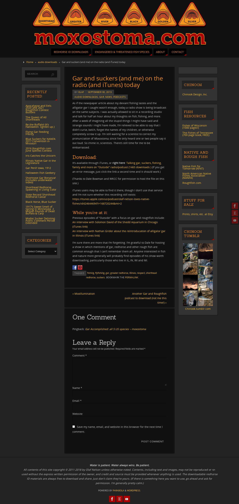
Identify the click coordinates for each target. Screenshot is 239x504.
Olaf (81, 92)
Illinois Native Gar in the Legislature (41, 162)
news (108, 96)
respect (141, 272)
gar (101, 96)
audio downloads (47, 62)
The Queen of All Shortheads (36, 118)
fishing (90, 272)
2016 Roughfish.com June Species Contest (39, 149)
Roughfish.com (191, 183)
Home (29, 62)
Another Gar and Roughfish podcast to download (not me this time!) (146, 298)
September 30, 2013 (100, 92)
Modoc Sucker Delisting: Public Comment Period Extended (41, 221)
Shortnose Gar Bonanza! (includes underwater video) (41, 180)
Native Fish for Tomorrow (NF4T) (193, 167)
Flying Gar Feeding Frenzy (37, 133)
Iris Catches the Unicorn (41, 155)
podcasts (119, 96)
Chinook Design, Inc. (195, 94)
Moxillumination (83, 293)
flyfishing (100, 272)
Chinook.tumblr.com (198, 308)
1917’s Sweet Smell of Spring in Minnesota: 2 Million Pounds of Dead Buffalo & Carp (40, 210)
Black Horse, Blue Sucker (41, 202)
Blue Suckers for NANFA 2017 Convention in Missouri (40, 141)
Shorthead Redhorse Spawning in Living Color (41, 188)
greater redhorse (119, 272)
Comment (79, 355)
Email (77, 400)
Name (77, 388)
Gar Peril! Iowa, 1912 (38, 168)
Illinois (132, 272)
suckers (101, 277)
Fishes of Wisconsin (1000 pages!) (194, 126)
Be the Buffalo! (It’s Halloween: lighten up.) (40, 126)
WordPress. (134, 490)
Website (77, 414)
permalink (131, 277)
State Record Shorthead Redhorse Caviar (40, 196)
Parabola (118, 490)
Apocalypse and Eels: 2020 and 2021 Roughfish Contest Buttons (39, 109)
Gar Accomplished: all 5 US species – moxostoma (115, 329)
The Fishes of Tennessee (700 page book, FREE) (197, 134)
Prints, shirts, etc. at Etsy (197, 214)
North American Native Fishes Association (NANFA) (196, 176)
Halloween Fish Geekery (40, 173)
